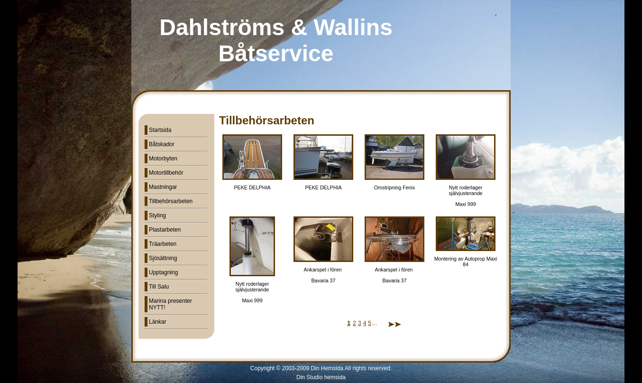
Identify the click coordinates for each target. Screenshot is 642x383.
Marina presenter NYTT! (170, 304)
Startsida (160, 130)
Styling (157, 215)
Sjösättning (163, 258)
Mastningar (163, 187)
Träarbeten (162, 244)
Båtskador (161, 144)
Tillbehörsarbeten (171, 201)
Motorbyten (163, 158)
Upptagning (163, 272)
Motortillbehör (166, 172)
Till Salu (159, 286)
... (374, 323)
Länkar (157, 321)
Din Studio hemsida (321, 377)
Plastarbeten (165, 229)
